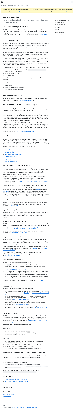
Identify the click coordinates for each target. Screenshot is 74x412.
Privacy (17, 407)
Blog (36, 407)
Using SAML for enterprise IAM (12, 255)
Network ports (14, 205)
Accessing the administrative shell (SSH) (16, 269)
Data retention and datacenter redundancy (20, 104)
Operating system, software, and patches (15, 149)
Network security (9, 151)
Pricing (24, 407)
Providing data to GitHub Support (19, 232)
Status (21, 407)
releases (38, 189)
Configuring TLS (23, 244)
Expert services (30, 407)
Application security (9, 152)
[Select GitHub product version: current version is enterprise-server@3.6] (20, 2)
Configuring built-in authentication (21, 299)
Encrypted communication (11, 156)
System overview (24, 5)
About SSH (34, 248)
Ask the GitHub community (9, 394)
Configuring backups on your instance (25, 131)
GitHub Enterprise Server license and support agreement (34, 181)
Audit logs (6, 338)
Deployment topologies (12, 95)
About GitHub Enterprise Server (15, 26)
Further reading (9, 376)
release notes (6, 191)
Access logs (6, 328)
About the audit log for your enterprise (37, 320)
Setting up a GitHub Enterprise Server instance (16, 381)
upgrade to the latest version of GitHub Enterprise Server (30, 11)
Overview (17, 5)
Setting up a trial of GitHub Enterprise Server (16, 379)
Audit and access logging (11, 161)
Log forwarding (32, 228)
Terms (13, 407)
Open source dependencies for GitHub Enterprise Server (24, 352)
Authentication (8, 160)
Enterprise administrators (8, 5)
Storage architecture (11, 40)
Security (6, 136)
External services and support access (13, 154)
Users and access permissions (12, 158)
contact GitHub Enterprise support (61, 11)
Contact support (7, 396)
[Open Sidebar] (2, 5)
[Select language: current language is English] (72, 2)
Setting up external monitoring (17, 228)
